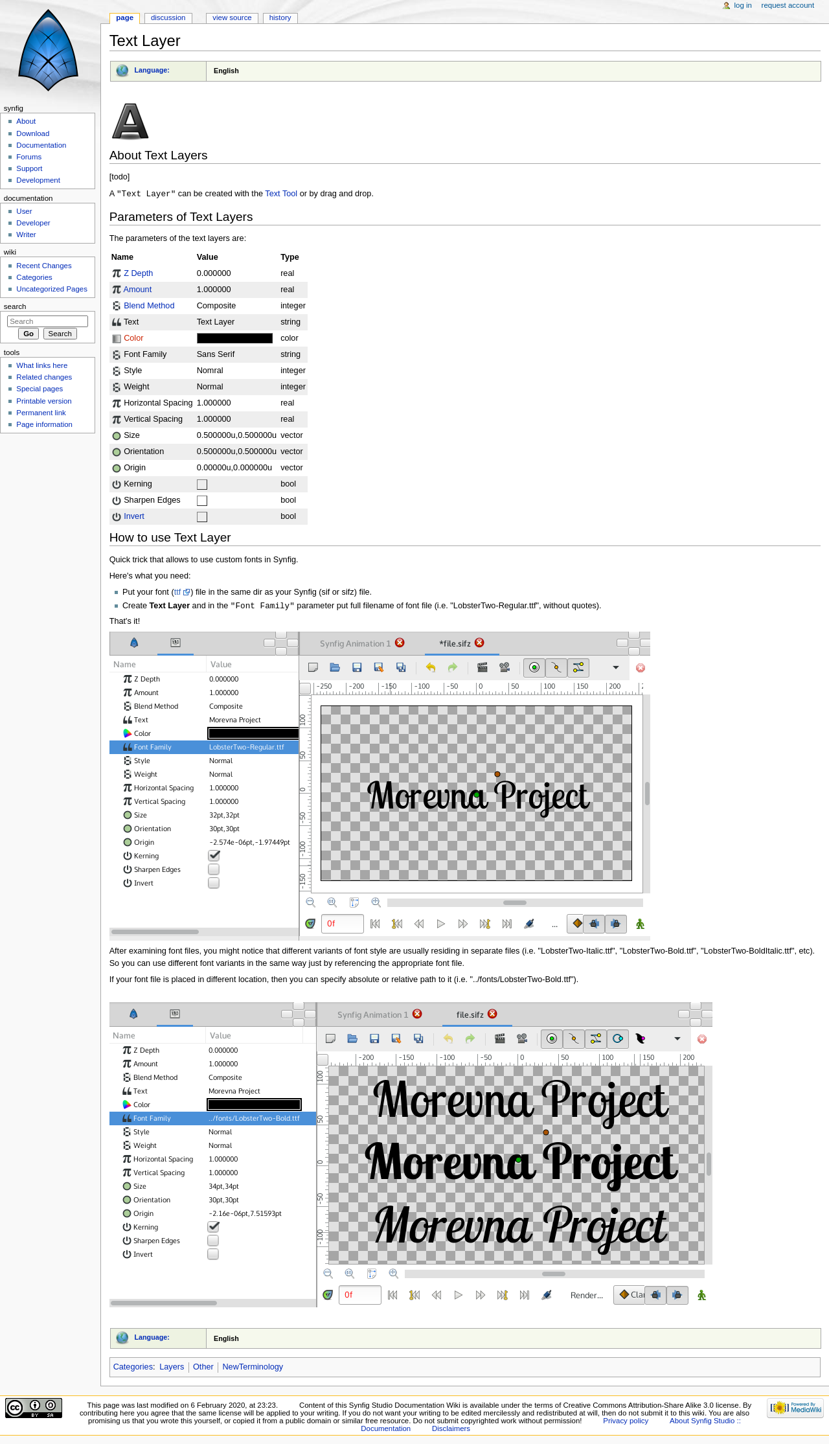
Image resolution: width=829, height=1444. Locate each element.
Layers (171, 1368)
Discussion (168, 17)
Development (38, 180)
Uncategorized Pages (51, 289)
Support (29, 168)
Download (32, 133)
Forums (28, 157)
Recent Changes (43, 265)
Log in (743, 5)
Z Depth (138, 274)
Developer (33, 223)
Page (124, 17)
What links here (41, 365)
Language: (152, 70)
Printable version (43, 401)
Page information (44, 424)
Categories (133, 1368)
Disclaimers (451, 1430)
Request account (788, 5)
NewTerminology (252, 1368)
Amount (137, 290)
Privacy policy (625, 1422)
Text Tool (281, 194)
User (24, 211)
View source (231, 17)
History (280, 17)
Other (203, 1368)
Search (15, 306)
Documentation (41, 145)
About (26, 121)
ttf (177, 592)
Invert (134, 516)
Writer (26, 234)
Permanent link (40, 413)
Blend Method (149, 306)
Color (133, 338)
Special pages (39, 389)
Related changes (44, 377)
